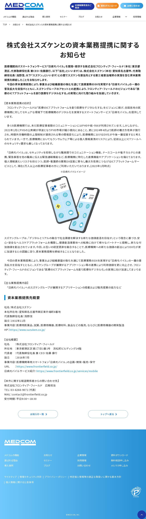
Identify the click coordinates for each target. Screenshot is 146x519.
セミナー (63, 16)
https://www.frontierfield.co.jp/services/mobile (67, 371)
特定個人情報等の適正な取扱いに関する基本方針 (95, 476)
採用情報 (137, 16)
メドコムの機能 (9, 16)
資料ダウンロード (109, 5)
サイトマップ (10, 476)
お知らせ (98, 16)
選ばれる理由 (28, 16)
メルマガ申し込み (119, 465)
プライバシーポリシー (56, 476)
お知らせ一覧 (37, 414)
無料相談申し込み (120, 460)
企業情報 (116, 16)
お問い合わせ (133, 5)
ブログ (81, 16)
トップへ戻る (107, 414)
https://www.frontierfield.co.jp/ (36, 366)
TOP (5, 24)
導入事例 (46, 16)
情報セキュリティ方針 (31, 476)
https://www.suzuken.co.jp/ (27, 329)
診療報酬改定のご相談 (83, 6)
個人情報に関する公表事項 (20, 482)
